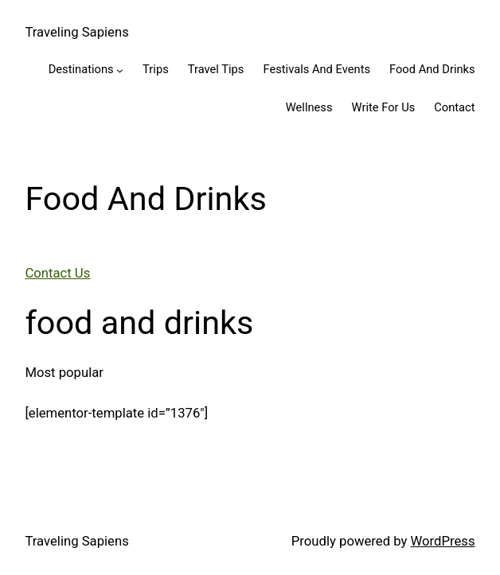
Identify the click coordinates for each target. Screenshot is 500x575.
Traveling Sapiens (76, 32)
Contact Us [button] (57, 273)
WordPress (443, 541)
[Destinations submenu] (119, 70)
